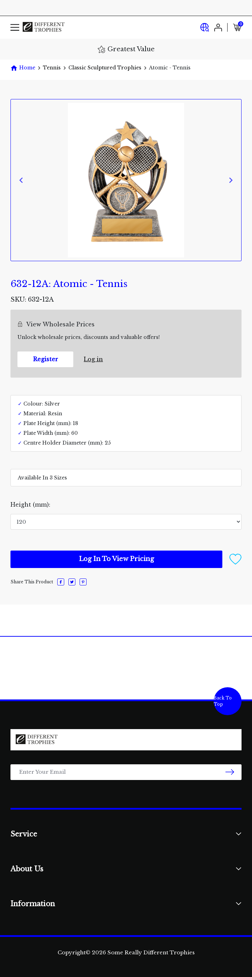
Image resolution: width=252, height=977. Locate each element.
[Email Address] (126, 772)
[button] (235, 558)
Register (45, 359)
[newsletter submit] (229, 772)
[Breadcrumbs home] (22, 67)
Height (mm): (30, 504)
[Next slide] (230, 180)
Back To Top (223, 701)
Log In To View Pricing (116, 559)
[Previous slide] (21, 180)
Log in (93, 359)
